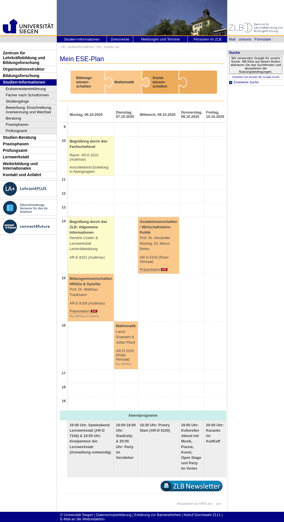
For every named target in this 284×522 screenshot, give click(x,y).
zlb (63, 46)
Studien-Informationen (24, 82)
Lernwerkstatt (16, 157)
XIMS (203, 503)
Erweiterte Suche (246, 82)
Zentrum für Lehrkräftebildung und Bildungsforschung (24, 58)
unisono (245, 39)
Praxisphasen (17, 124)
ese (99, 46)
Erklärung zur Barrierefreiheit (157, 515)
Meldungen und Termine (160, 39)
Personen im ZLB (207, 39)
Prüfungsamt (16, 131)
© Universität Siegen (76, 515)
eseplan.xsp (111, 46)
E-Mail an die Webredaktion (82, 519)
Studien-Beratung (19, 137)
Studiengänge (17, 101)
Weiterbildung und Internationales (20, 166)
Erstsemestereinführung (26, 89)
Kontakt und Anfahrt (22, 174)
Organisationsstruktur (24, 69)
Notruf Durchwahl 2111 (202, 515)
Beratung (13, 118)
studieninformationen (80, 46)
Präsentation (150, 269)
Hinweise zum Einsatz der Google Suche (255, 77)
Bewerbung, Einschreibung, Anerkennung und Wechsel (29, 109)
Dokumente (120, 39)
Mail (232, 39)
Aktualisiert (185, 503)
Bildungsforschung (21, 75)
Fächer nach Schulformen (27, 95)
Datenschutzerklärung (113, 515)
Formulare (263, 39)
